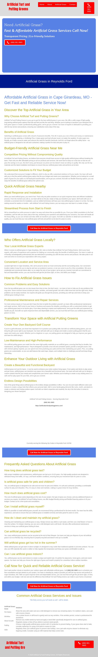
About (49, 4)
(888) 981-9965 (49, 402)
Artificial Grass (60, 4)
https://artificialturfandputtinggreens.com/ (49, 405)
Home (41, 4)
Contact (72, 4)
